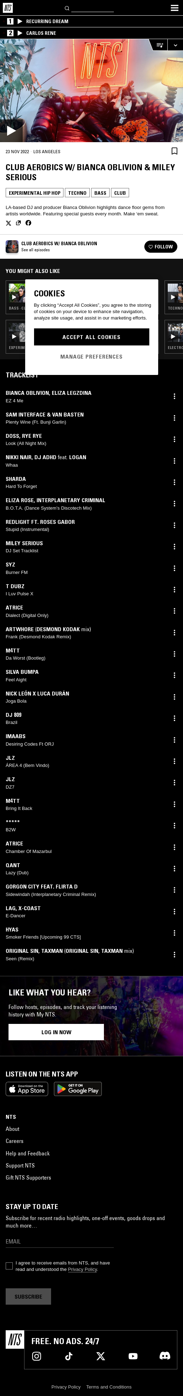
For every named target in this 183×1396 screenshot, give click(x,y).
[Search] (67, 7)
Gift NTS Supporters (28, 1177)
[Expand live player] (175, 45)
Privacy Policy (82, 1269)
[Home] (8, 8)
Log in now (56, 1032)
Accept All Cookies (91, 336)
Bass (100, 193)
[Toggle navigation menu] (174, 8)
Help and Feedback (28, 1153)
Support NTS (20, 1165)
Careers (14, 1140)
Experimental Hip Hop (34, 193)
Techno (77, 193)
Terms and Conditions (109, 1387)
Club (120, 193)
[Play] (91, 90)
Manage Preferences (91, 356)
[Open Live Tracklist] (157, 45)
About (12, 1128)
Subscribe (28, 1296)
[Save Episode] (174, 151)
